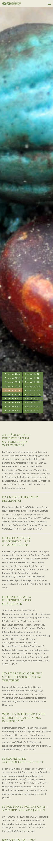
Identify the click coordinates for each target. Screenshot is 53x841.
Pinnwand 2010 (33, 394)
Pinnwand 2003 (12, 411)
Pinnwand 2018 (33, 386)
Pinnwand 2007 (12, 402)
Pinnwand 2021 (12, 382)
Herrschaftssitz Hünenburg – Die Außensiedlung (16, 541)
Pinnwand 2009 (12, 398)
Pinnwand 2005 (12, 407)
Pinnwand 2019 (12, 386)
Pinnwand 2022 (33, 378)
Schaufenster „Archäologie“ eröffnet (23, 760)
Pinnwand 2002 (33, 411)
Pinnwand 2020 (33, 382)
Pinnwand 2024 (33, 374)
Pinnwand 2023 (12, 378)
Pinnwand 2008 (33, 398)
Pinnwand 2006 (33, 402)
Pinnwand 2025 (12, 374)
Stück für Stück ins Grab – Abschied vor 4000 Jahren (25, 808)
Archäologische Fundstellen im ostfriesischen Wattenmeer (16, 440)
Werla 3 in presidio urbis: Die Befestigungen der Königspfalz (24, 717)
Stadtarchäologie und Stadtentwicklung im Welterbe (22, 676)
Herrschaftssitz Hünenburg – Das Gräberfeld (16, 600)
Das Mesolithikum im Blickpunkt (20, 498)
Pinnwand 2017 (12, 390)
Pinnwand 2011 (12, 394)
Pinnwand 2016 (33, 390)
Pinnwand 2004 (33, 407)
